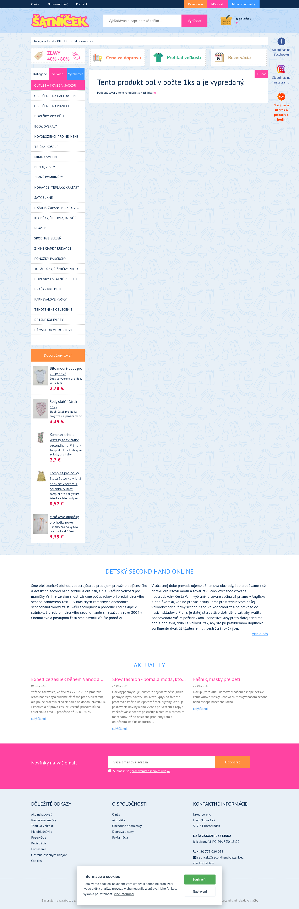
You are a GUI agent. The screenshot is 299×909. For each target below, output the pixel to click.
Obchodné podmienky (127, 826)
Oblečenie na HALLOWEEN (55, 96)
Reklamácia (120, 837)
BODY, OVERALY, (45, 126)
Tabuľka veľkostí (42, 826)
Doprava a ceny (123, 831)
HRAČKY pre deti (47, 289)
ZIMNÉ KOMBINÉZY (48, 177)
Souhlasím (199, 879)
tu (154, 92)
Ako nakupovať (57, 4)
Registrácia (38, 843)
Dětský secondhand (225, 900)
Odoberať (232, 762)
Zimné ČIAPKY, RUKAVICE (52, 248)
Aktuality (118, 820)
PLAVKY (40, 228)
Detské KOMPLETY (49, 320)
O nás (35, 4)
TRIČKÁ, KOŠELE (46, 147)
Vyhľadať (194, 20)
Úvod (50, 41)
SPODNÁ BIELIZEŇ (47, 238)
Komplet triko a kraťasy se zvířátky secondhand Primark (65, 440)
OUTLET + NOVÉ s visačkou (74, 41)
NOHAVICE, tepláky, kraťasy (56, 187)
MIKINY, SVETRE (46, 157)
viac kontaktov (203, 863)
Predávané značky (43, 820)
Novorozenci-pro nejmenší (57, 136)
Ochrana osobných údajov (49, 855)
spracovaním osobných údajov (150, 771)
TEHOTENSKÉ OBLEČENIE (53, 309)
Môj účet (217, 4)
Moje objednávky (243, 4)
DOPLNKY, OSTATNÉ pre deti (56, 279)
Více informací (124, 894)
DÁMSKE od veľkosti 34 (53, 330)
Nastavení (200, 891)
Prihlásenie (38, 849)
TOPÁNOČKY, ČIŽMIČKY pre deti (58, 269)
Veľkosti (58, 74)
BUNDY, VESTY (44, 167)
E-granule (48, 900)
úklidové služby (248, 900)
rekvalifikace (63, 900)
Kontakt (81, 4)
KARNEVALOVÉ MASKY (50, 299)
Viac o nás (260, 633)
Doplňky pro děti (49, 116)
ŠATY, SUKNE (43, 197)
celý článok (39, 718)
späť (261, 74)
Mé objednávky (41, 831)
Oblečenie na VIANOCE (52, 106)
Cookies (36, 861)
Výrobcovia (75, 74)
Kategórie (40, 74)
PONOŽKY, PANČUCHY (50, 258)
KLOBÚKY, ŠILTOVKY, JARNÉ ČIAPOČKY (59, 218)
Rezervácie (195, 4)
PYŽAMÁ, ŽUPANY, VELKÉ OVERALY (59, 208)
